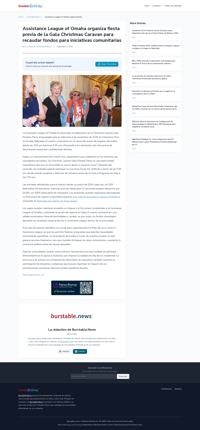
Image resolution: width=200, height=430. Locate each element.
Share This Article (107, 64)
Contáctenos (166, 389)
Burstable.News (34, 17)
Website (64, 351)
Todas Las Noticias (173, 5)
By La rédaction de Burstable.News (37, 46)
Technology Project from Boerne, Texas (128, 425)
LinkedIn (80, 351)
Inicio (147, 5)
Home (20, 17)
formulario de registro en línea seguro (57, 201)
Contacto (156, 5)
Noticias (178, 389)
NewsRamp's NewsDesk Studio (95, 425)
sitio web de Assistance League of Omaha (95, 196)
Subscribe (123, 376)
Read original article (33, 274)
